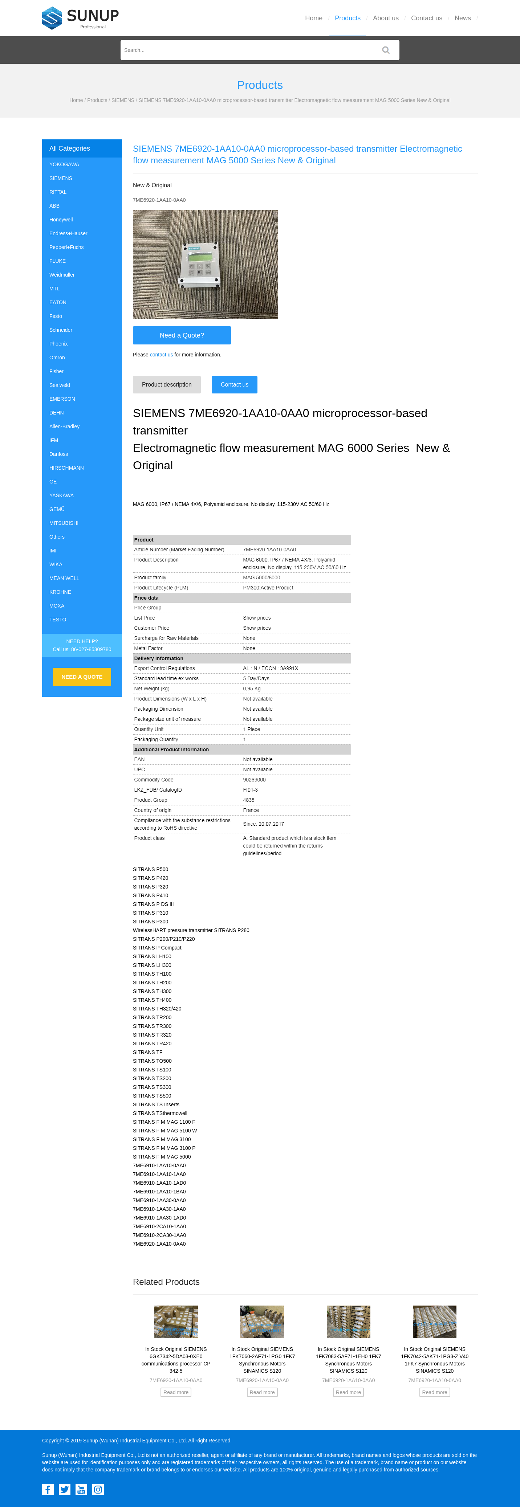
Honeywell (61, 219)
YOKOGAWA (64, 164)
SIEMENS (122, 100)
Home (313, 18)
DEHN (56, 413)
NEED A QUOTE (81, 677)
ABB (54, 206)
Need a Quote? (182, 335)
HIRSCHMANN (66, 468)
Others (57, 537)
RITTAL (57, 192)
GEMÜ (57, 509)
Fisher (56, 371)
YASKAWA (61, 495)
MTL (54, 288)
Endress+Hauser (68, 233)
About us (386, 18)
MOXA (56, 606)
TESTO (57, 619)
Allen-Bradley (64, 426)
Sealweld (59, 385)
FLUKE (57, 261)
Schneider (60, 330)
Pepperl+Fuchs (66, 247)
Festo (55, 316)
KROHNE (60, 592)
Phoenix (58, 344)
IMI (52, 551)
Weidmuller (62, 275)
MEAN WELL (64, 578)
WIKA (55, 564)
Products (348, 18)
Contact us (426, 18)
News (463, 18)
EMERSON (62, 399)
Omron (57, 357)
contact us (161, 355)
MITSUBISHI (63, 523)
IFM (53, 440)
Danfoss (58, 454)
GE (53, 482)
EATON (57, 302)
